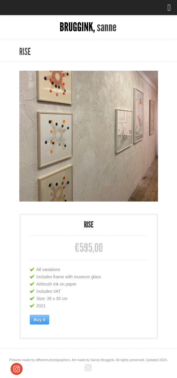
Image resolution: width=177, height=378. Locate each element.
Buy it (40, 319)
